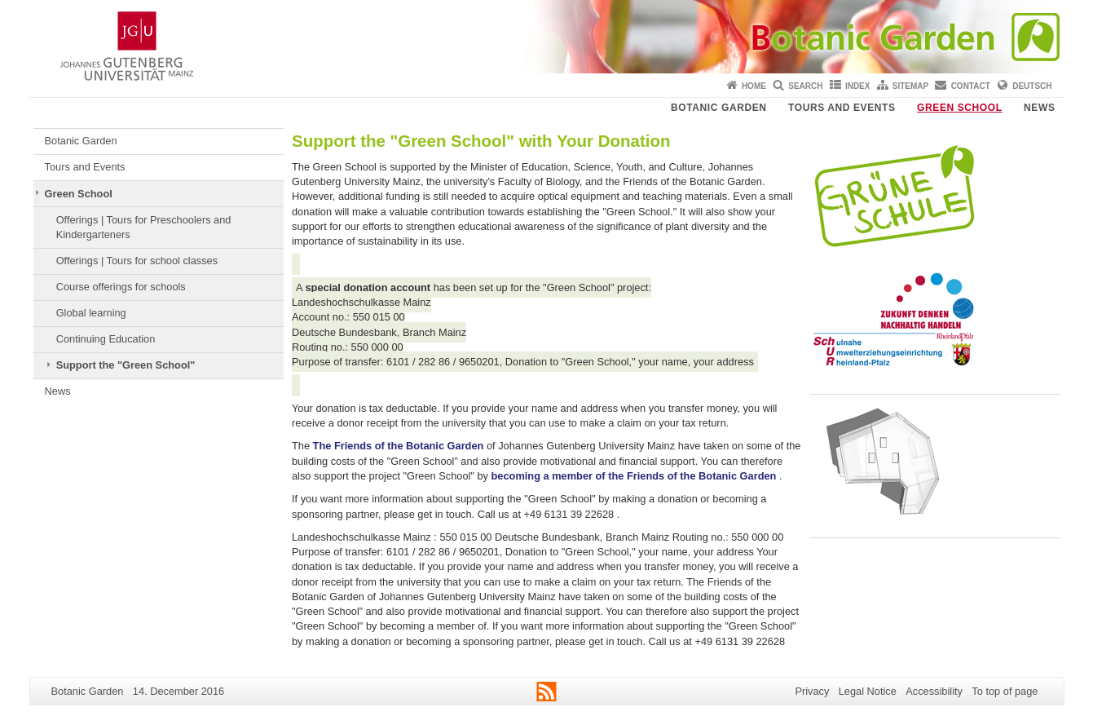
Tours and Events (842, 107)
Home (754, 86)
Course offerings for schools (121, 287)
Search (805, 86)
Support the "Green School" (126, 365)
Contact (970, 86)
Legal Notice (868, 691)
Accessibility (934, 691)
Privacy (812, 691)
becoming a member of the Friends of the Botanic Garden (634, 476)
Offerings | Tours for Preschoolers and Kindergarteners (143, 227)
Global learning (91, 313)
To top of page (1005, 691)
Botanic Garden (719, 107)
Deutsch (1031, 86)
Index (857, 86)
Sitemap (910, 86)
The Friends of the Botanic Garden (398, 446)
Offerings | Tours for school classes (137, 260)
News (1039, 107)
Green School (960, 107)
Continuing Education (106, 339)
